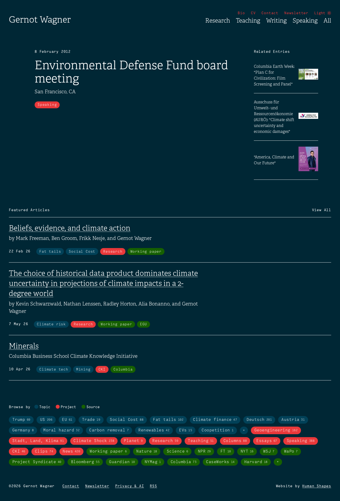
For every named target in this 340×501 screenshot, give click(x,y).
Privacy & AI (129, 486)
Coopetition (217, 430)
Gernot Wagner (40, 19)
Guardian (122, 462)
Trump (21, 420)
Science (177, 451)
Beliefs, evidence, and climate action (69, 228)
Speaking (305, 20)
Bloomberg (85, 462)
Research (217, 20)
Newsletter (296, 13)
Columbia (123, 369)
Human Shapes (316, 486)
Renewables (153, 430)
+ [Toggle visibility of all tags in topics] (244, 430)
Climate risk (51, 324)
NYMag (153, 462)
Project (68, 407)
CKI (102, 369)
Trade (91, 420)
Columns (235, 441)
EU (67, 420)
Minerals (24, 346)
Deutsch (259, 420)
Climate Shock (93, 441)
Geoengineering (276, 430)
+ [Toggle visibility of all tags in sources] (278, 462)
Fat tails (50, 251)
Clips (44, 451)
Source (93, 407)
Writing (276, 20)
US (46, 420)
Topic (44, 407)
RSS (153, 486)
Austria (293, 420)
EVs (185, 430)
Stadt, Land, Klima (38, 441)
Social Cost (82, 251)
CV (253, 13)
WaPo (291, 451)
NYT (247, 451)
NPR (204, 451)
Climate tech (53, 369)
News (71, 451)
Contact (269, 13)
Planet (133, 441)
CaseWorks (220, 462)
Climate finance (215, 420)
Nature (146, 451)
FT (225, 451)
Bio (241, 13)
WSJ (268, 451)
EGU (143, 324)
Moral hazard (61, 430)
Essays (266, 441)
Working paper (146, 251)
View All (321, 210)
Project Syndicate (36, 462)
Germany (23, 430)
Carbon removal (109, 430)
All (327, 20)
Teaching (248, 20)
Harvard (256, 462)
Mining (83, 369)
